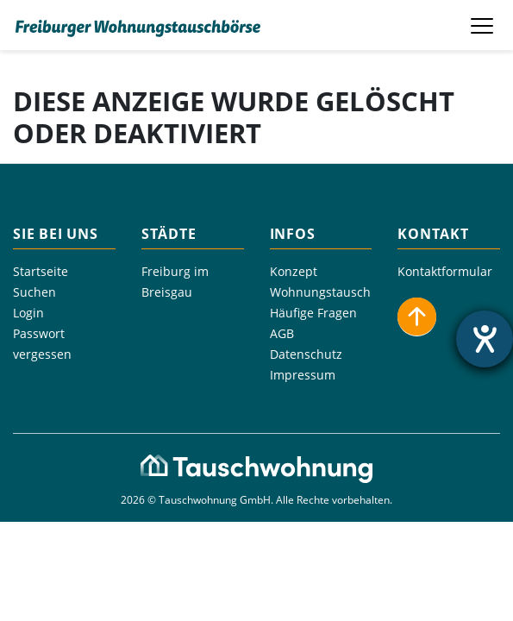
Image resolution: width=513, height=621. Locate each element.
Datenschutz (306, 354)
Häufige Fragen (313, 312)
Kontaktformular (444, 271)
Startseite (40, 271)
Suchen (34, 292)
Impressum (302, 375)
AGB (282, 333)
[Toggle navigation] (483, 25)
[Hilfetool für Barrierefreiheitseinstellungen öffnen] (484, 338)
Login (28, 312)
